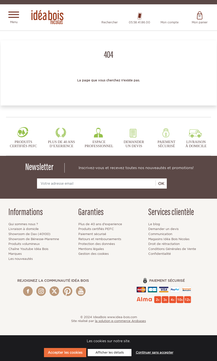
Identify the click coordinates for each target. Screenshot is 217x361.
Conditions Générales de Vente (172, 249)
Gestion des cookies (93, 254)
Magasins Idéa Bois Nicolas (168, 239)
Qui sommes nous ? (23, 224)
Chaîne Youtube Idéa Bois (28, 249)
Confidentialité (159, 254)
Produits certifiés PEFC (96, 229)
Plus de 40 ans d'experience (100, 224)
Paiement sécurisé (92, 234)
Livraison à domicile (23, 229)
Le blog (154, 224)
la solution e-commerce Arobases (120, 321)
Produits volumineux (24, 244)
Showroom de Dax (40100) (29, 234)
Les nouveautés (20, 259)
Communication (160, 234)
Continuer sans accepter (154, 352)
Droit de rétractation (164, 244)
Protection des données (96, 244)
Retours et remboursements (99, 239)
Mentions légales (91, 249)
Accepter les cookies (65, 352)
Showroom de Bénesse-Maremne (33, 239)
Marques (15, 254)
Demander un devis (163, 229)
